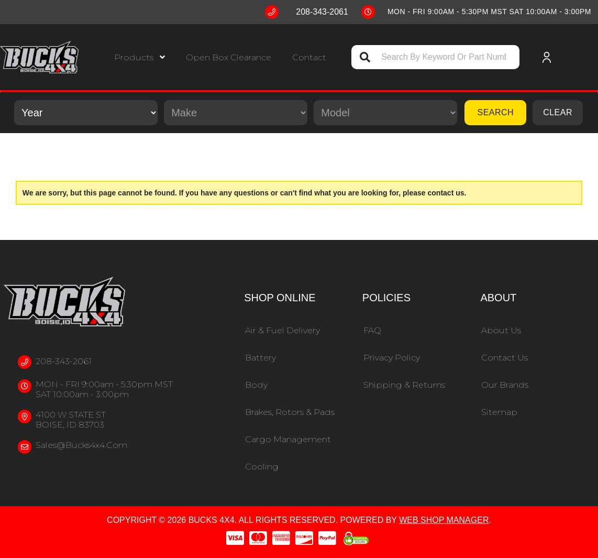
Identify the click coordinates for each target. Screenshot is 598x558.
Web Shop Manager (444, 520)
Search (495, 112)
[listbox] (86, 112)
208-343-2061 (64, 361)
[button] (139, 57)
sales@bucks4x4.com (81, 445)
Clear (557, 112)
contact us (446, 193)
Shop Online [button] (279, 297)
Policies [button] (386, 297)
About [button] (498, 297)
